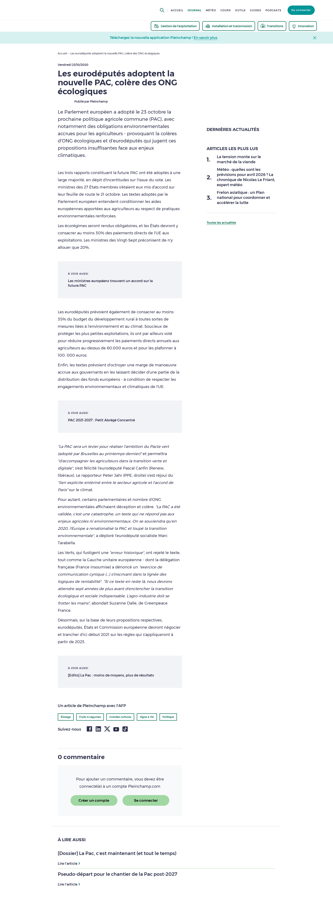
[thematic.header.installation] (228, 26)
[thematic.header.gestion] (175, 26)
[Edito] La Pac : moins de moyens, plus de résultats (111, 675)
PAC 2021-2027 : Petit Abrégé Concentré (101, 420)
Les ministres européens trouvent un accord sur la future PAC (110, 283)
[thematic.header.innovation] (303, 26)
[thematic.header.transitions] (272, 26)
